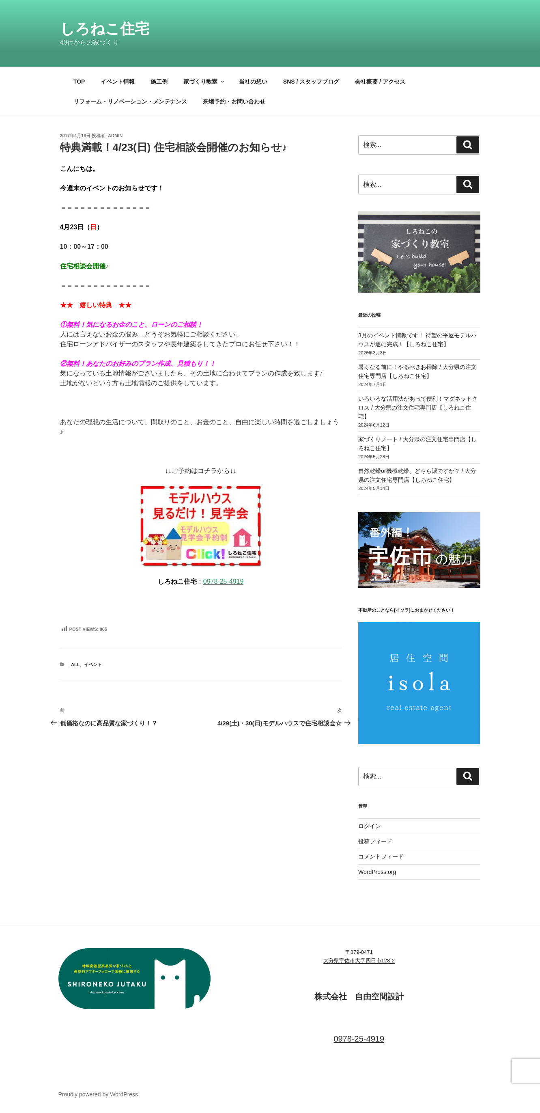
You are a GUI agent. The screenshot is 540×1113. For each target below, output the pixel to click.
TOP (79, 81)
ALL (75, 664)
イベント (93, 664)
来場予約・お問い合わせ (234, 101)
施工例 (159, 81)
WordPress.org (377, 872)
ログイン (369, 826)
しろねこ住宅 (104, 28)
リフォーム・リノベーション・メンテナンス (130, 101)
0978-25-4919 (223, 581)
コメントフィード (381, 856)
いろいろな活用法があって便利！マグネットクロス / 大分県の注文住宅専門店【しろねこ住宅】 (418, 407)
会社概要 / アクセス (380, 81)
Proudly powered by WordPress (98, 1094)
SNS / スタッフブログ (311, 81)
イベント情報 (118, 81)
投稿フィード (375, 841)
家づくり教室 (204, 81)
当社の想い (253, 81)
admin (115, 135)
